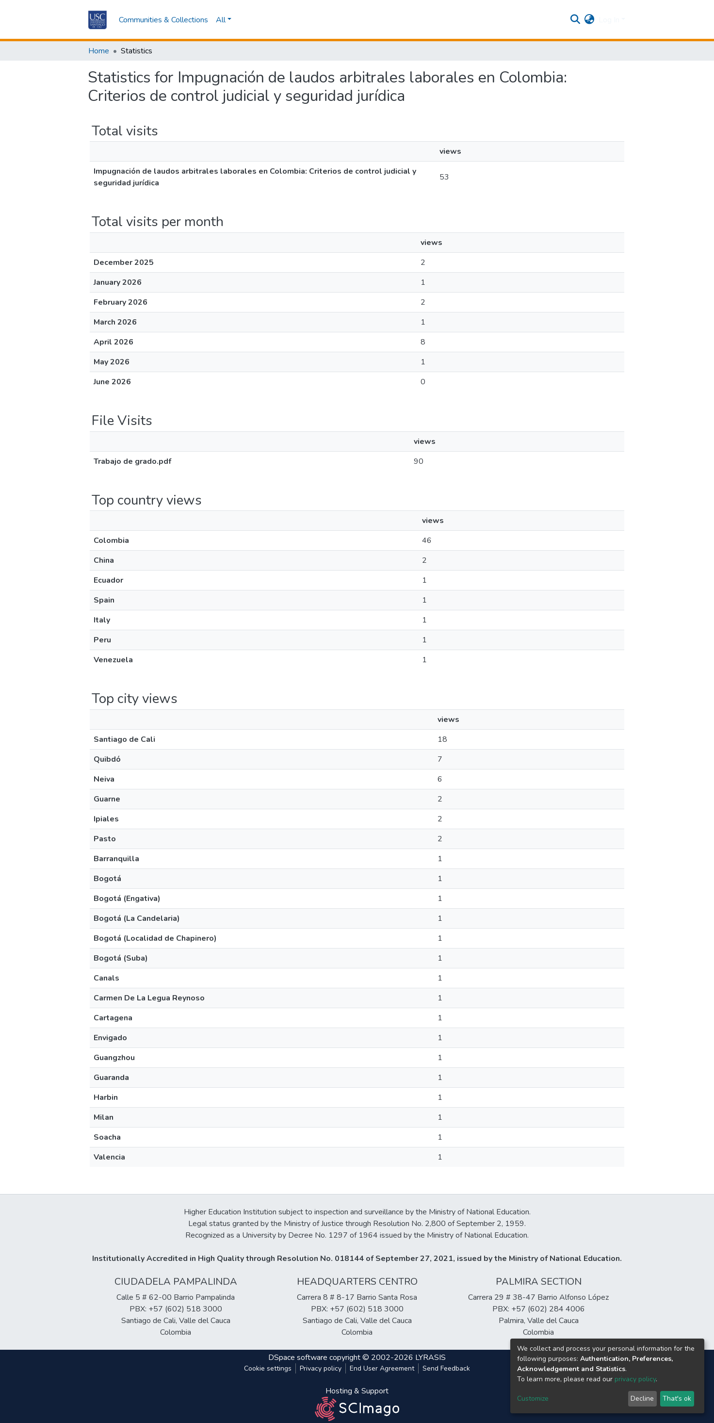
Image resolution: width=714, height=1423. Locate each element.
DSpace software (297, 1357)
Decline (642, 1398)
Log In (609, 20)
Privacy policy (320, 1368)
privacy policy (635, 1379)
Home (98, 51)
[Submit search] (575, 20)
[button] (590, 20)
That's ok (677, 1398)
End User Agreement (382, 1368)
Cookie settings (268, 1368)
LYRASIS (430, 1357)
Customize (533, 1398)
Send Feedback (446, 1368)
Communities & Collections (163, 20)
